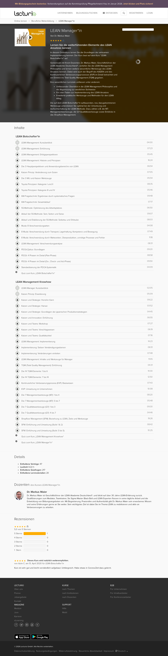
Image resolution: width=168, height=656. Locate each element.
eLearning (18, 620)
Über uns (18, 589)
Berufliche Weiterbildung (42, 21)
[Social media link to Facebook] (16, 625)
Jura (16, 612)
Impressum (109, 651)
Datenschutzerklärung (24, 651)
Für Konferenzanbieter (120, 597)
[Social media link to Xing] (37, 625)
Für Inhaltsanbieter (118, 593)
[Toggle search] (124, 13)
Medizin (17, 608)
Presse (17, 593)
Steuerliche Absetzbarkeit (90, 651)
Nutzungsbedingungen (46, 651)
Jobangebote (20, 597)
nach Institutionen (70, 593)
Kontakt (17, 601)
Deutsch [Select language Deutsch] (121, 651)
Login (150, 13)
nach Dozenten (69, 597)
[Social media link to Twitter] (21, 625)
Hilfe (64, 608)
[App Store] (22, 637)
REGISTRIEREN (136, 13)
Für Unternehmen (118, 589)
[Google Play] (40, 637)
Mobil (64, 612)
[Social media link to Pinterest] (27, 625)
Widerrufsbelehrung (68, 651)
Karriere (18, 616)
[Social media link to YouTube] (32, 625)
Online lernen (20, 21)
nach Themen (68, 589)
